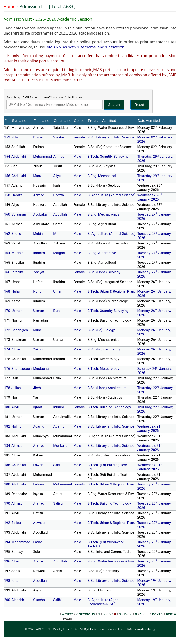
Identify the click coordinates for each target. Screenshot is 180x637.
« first (67, 614)
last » (171, 614)
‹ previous (85, 614)
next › (157, 614)
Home (9, 6)
